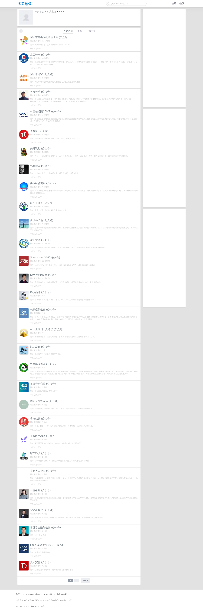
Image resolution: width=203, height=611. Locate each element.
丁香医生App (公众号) (43, 435)
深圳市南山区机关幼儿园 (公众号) (49, 37)
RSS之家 (48, 594)
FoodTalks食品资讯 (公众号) (46, 544)
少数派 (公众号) (39, 131)
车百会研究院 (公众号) (43, 383)
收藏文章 (91, 31)
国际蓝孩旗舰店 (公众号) (44, 401)
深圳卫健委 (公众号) (41, 202)
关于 (18, 594)
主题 (79, 31)
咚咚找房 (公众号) (40, 418)
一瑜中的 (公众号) (40, 490)
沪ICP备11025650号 (35, 606)
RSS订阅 (68, 31)
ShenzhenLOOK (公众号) (45, 257)
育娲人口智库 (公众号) (43, 470)
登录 (181, 3)
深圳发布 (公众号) (40, 346)
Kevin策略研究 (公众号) (44, 274)
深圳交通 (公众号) (40, 240)
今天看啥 (39, 11)
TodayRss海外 (32, 594)
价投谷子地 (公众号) (41, 220)
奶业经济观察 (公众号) (43, 183)
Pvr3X (62, 11)
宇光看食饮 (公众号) (41, 510)
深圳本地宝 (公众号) (41, 74)
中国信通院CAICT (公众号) (45, 111)
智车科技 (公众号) (40, 453)
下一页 (85, 580)
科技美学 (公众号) (40, 91)
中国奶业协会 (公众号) (43, 364)
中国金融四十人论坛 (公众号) (46, 329)
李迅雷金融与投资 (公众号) (45, 527)
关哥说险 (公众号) (40, 148)
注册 (174, 3)
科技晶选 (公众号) (40, 292)
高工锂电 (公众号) (40, 54)
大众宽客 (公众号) (40, 562)
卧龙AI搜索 (62, 594)
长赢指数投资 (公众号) (43, 309)
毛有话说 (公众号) (40, 165)
